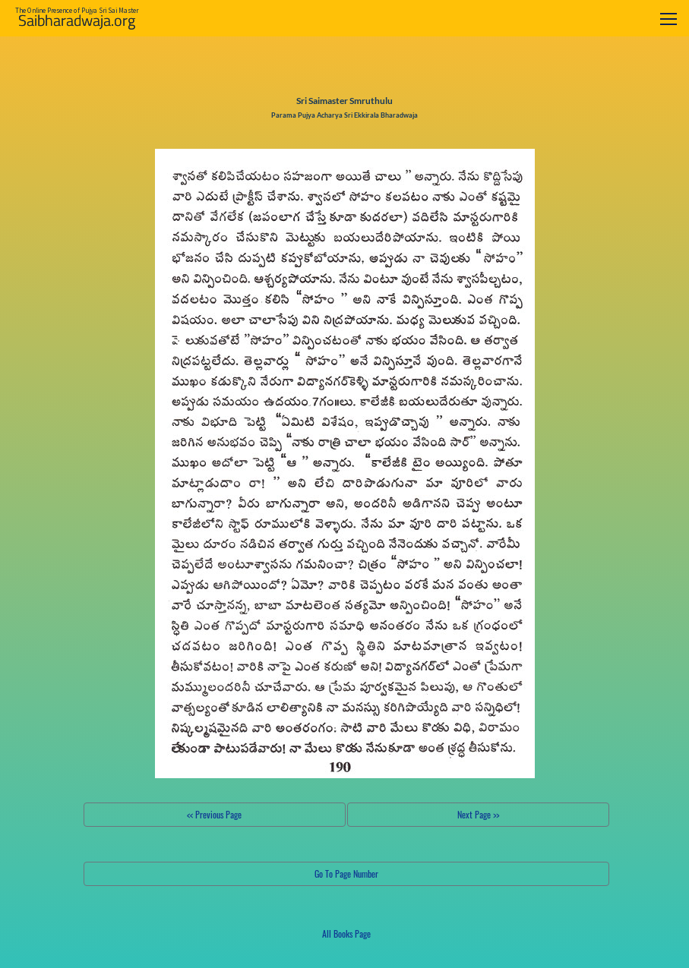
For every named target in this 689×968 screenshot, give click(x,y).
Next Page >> (478, 814)
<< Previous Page (214, 814)
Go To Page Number (346, 873)
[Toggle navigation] (668, 18)
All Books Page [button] (346, 933)
